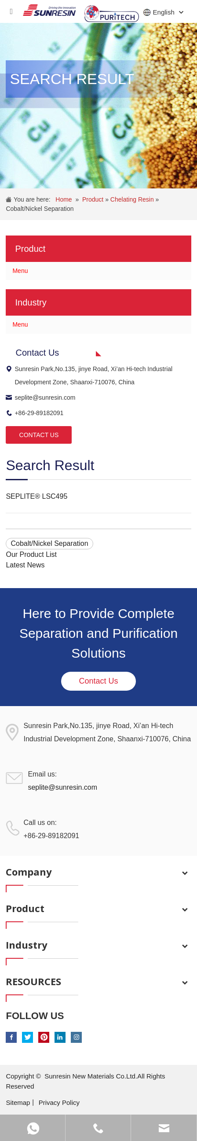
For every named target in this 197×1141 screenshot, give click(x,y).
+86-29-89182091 (34, 413)
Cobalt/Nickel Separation (39, 208)
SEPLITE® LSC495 (36, 496)
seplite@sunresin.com (40, 397)
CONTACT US (39, 434)
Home (63, 199)
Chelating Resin (133, 199)
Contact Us (98, 681)
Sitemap (18, 1102)
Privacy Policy (59, 1102)
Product (93, 199)
